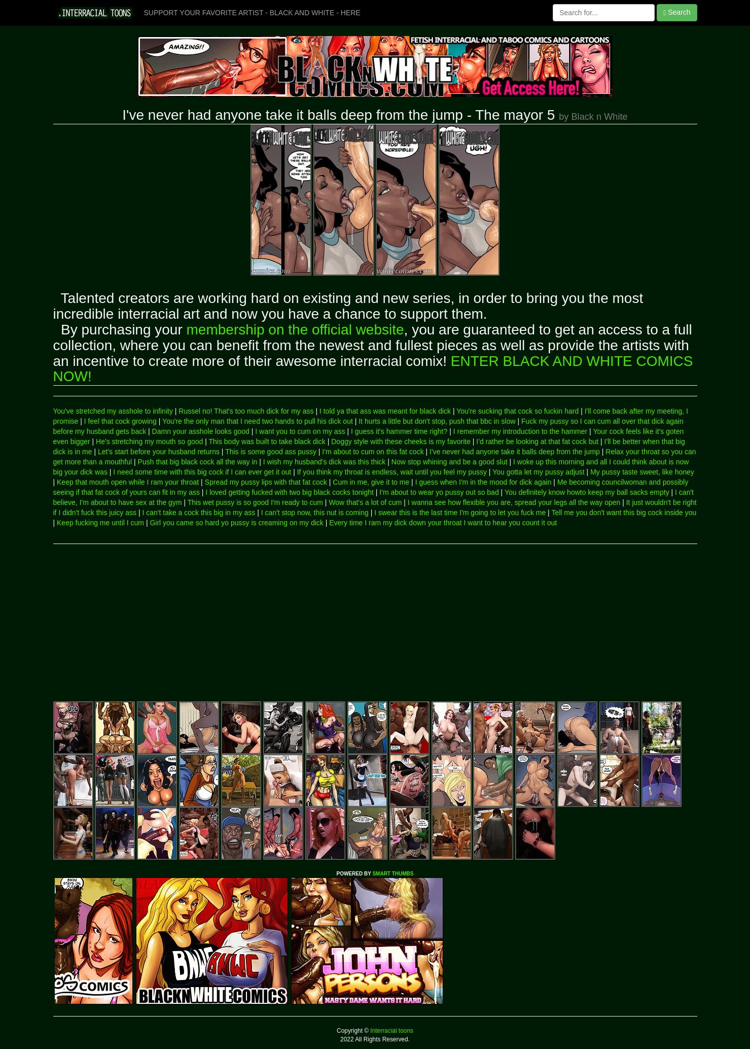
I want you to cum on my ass (300, 431)
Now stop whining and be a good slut (449, 462)
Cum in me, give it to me (371, 482)
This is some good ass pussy (270, 452)
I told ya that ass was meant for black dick (385, 411)
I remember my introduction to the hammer (520, 431)
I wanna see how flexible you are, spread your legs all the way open (514, 502)
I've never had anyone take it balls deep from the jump (515, 452)
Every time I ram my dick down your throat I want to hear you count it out (443, 523)
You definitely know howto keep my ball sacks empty (587, 492)
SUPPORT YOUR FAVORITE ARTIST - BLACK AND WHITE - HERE (252, 13)
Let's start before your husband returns (159, 452)
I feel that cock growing (120, 421)
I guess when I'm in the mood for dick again (483, 482)
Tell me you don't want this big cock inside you (623, 513)
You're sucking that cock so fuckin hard (517, 411)
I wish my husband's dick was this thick (324, 462)
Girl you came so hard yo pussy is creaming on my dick (236, 523)
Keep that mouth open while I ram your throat (128, 482)
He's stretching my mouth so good (149, 441)
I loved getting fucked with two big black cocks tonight (289, 492)
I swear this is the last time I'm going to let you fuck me (460, 513)
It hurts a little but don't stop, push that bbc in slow (437, 421)
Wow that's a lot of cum (365, 502)
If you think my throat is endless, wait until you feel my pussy (392, 472)
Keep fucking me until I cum (100, 523)
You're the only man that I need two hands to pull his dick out (257, 421)
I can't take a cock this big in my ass (198, 513)
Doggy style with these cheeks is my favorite (401, 441)
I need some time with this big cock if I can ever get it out (202, 472)
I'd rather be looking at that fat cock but (537, 441)
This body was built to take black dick (266, 441)
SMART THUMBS (392, 873)
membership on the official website (295, 329)
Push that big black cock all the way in (198, 462)
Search (676, 12)
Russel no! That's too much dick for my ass (245, 411)
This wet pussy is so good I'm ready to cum (255, 502)
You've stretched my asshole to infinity (113, 411)
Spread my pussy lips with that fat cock (266, 482)
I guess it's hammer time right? (399, 431)
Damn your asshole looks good (200, 431)
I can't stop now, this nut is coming (315, 513)
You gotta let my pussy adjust (538, 472)
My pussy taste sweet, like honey (642, 472)
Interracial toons (391, 1030)
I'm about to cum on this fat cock (372, 452)
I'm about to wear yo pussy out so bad (438, 492)
